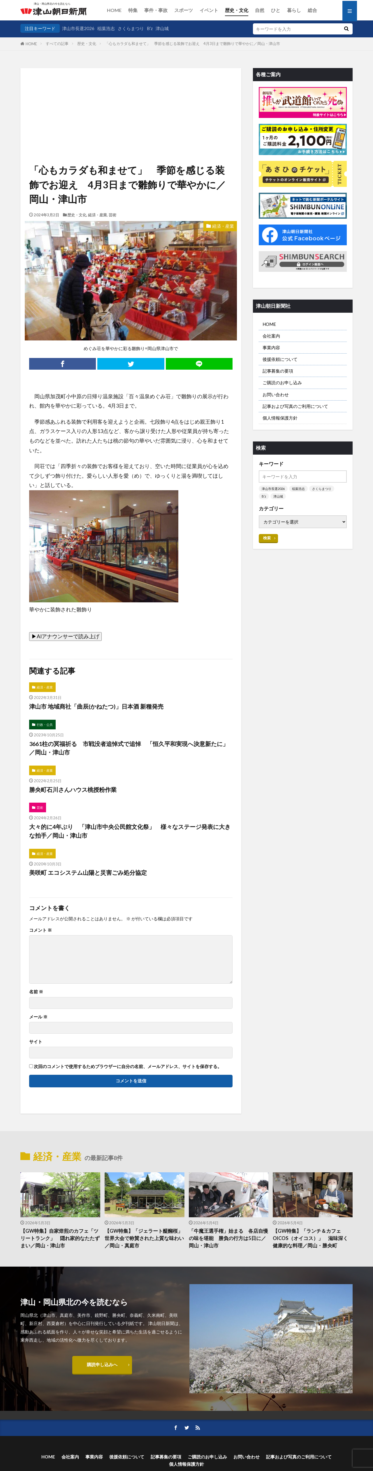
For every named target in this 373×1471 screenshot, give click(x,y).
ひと (275, 10)
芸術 (112, 215)
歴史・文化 (236, 10)
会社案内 (271, 335)
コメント (40, 930)
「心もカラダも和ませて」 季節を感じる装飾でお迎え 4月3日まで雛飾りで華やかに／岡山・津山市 (192, 43)
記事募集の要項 (278, 370)
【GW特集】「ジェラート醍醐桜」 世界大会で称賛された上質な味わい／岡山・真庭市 (144, 1238)
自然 (259, 10)
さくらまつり (131, 28)
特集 (133, 10)
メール (38, 1017)
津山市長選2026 (78, 28)
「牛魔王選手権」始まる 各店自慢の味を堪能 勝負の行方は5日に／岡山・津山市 (228, 1238)
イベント (209, 10)
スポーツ (183, 10)
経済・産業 (97, 215)
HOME (114, 10)
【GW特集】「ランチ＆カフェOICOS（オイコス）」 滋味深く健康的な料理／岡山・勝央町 (310, 1238)
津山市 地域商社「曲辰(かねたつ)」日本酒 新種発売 (96, 706)
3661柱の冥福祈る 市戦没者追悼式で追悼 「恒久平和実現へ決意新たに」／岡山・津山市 (128, 748)
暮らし (294, 10)
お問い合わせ (276, 394)
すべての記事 (57, 43)
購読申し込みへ (102, 1364)
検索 (267, 537)
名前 (36, 992)
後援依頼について (280, 359)
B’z (150, 28)
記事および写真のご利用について (295, 406)
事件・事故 (156, 10)
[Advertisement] (131, 98)
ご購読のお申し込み (282, 382)
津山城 (162, 28)
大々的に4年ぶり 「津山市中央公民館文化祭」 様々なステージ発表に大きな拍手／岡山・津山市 (130, 831)
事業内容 (271, 347)
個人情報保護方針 (280, 417)
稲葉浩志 (106, 28)
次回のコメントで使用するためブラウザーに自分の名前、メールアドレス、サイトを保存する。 (128, 1066)
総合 (312, 10)
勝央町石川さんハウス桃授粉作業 (73, 789)
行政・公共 (45, 724)
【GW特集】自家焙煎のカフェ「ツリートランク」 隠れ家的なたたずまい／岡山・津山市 (60, 1238)
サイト (35, 1041)
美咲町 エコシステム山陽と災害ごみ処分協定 (88, 872)
